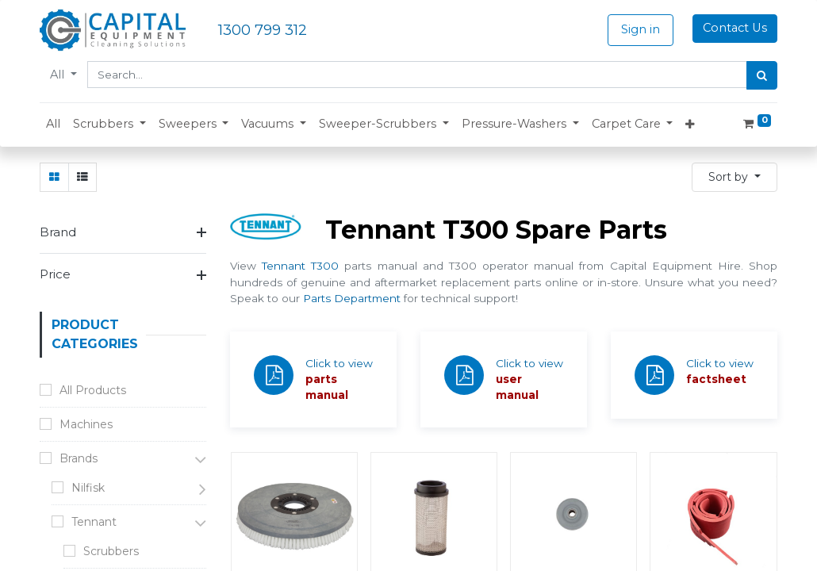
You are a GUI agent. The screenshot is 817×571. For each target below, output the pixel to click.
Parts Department (352, 298)
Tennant (94, 522)
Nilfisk (88, 488)
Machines (86, 424)
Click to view (339, 363)
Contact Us (735, 28)
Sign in (640, 29)
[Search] (761, 75)
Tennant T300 (300, 265)
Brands (78, 458)
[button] (109, 124)
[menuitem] (53, 124)
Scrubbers (111, 551)
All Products (92, 390)
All (58, 74)
